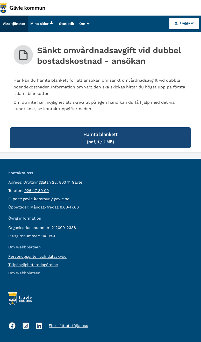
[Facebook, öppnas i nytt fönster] (12, 326)
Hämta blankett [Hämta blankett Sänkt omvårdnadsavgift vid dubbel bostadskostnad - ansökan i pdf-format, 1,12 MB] (100, 138)
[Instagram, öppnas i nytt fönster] (25, 325)
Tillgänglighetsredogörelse (33, 264)
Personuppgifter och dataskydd (37, 256)
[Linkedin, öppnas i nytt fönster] (38, 325)
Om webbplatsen (24, 273)
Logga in (185, 23)
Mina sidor (42, 24)
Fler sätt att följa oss (68, 325)
